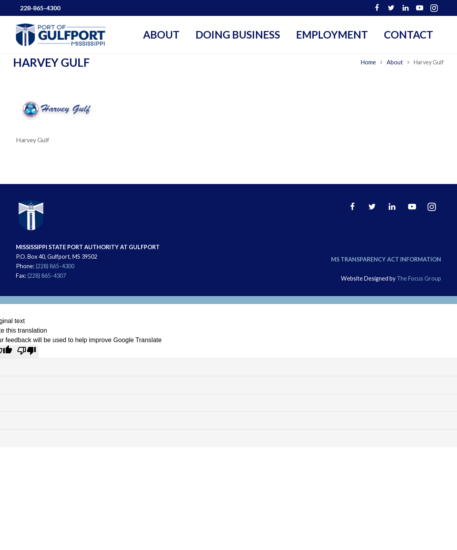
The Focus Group (419, 278)
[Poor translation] (27, 351)
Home (365, 76)
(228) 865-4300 (55, 266)
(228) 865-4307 (46, 275)
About (392, 76)
